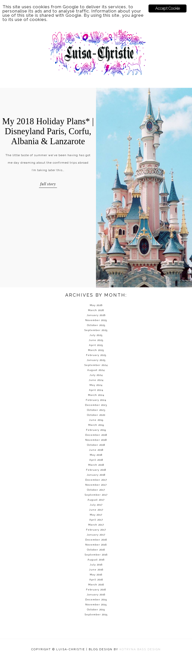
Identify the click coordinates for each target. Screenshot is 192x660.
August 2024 (96, 370)
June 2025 (96, 340)
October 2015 (96, 609)
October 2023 (96, 410)
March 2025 (96, 350)
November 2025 (96, 320)
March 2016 (96, 584)
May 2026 (96, 305)
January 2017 (96, 534)
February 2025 (96, 355)
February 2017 (96, 529)
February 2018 (96, 469)
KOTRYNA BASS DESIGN (140, 649)
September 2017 (96, 494)
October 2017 (96, 489)
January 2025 (96, 360)
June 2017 (96, 509)
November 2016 (96, 544)
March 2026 (96, 310)
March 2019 (96, 425)
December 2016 (96, 539)
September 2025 (96, 330)
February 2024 (96, 400)
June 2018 (96, 449)
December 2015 (96, 599)
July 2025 (96, 335)
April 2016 (96, 579)
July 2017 (96, 504)
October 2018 (96, 444)
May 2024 (96, 385)
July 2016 (96, 564)
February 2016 (96, 589)
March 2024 (96, 395)
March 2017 (96, 524)
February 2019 (96, 430)
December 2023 (96, 405)
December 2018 (96, 435)
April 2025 (96, 345)
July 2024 (96, 375)
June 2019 (96, 420)
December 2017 (96, 479)
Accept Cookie (167, 8)
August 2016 (96, 559)
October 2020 (96, 415)
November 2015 (96, 604)
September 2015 (96, 614)
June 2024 (96, 380)
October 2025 (96, 325)
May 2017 (96, 514)
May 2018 (96, 454)
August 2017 (96, 499)
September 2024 (96, 365)
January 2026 (96, 315)
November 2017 (96, 484)
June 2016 (96, 569)
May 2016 (96, 574)
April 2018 (96, 459)
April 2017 (96, 519)
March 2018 (96, 464)
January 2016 (96, 594)
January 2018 (96, 474)
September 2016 (96, 554)
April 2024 (96, 390)
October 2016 (96, 549)
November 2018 (96, 440)
